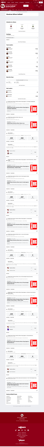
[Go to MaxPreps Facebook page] (28, 430)
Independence (8, 400)
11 (31, 209)
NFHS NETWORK (10, 0)
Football (12, 2)
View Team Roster (22, 85)
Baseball (16, 2)
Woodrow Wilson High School (22, 416)
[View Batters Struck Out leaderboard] (30, 92)
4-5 (12, 147)
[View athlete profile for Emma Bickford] (22, 60)
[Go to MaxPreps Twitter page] (25, 430)
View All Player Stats (22, 74)
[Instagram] (38, 0)
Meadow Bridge (19, 396)
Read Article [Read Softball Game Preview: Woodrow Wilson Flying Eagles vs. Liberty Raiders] (8, 231)
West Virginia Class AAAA (9, 37)
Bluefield (7, 39)
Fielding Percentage (9, 94)
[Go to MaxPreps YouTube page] (19, 430)
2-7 (14, 323)
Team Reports (9, 106)
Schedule (13, 9)
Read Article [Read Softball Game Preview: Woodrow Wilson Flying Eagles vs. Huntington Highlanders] (8, 114)
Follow (25, 5)
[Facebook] (42, 0)
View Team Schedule (22, 31)
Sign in (41, 2)
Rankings (25, 9)
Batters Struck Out (8, 90)
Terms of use (19, 435)
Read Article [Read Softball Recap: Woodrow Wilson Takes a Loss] (8, 129)
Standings (22, 9)
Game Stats (7, 141)
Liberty (22, 194)
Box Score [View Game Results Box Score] (7, 156)
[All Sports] (31, 2)
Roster (16, 9)
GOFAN (6, 0)
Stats (19, 9)
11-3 (12, 206)
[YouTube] (36, 0)
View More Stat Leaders (22, 98)
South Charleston (23, 353)
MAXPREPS (2, 0)
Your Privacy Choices (22, 436)
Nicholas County (23, 252)
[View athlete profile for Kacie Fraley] (22, 69)
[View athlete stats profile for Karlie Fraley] (14, 92)
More (32, 9)
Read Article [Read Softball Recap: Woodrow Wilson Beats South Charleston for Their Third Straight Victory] (8, 390)
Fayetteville (8, 396)
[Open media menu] (37, 2)
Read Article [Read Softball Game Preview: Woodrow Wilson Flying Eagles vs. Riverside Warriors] (8, 348)
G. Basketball (27, 2)
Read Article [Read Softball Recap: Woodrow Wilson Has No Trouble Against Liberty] (8, 188)
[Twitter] (40, 0)
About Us (19, 432)
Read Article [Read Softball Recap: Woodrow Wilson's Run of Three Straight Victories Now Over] (8, 289)
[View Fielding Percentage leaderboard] (30, 96)
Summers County (30, 397)
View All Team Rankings (22, 41)
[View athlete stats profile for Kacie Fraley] (14, 96)
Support (22, 437)
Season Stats (12, 141)
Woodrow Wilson (11, 151)
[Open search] (35, 2)
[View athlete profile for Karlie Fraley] (22, 56)
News (29, 9)
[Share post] (37, 114)
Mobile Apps (24, 432)
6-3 (16, 264)
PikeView (18, 401)
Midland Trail (19, 397)
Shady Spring (30, 396)
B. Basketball (21, 2)
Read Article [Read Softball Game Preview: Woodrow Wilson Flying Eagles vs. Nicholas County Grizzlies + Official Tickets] (8, 305)
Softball (8, 2)
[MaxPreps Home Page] (16, 12)
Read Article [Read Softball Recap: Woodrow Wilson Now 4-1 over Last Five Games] (8, 246)
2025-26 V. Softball (4, 9)
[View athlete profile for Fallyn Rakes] (22, 47)
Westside (29, 400)
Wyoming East (30, 401)
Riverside (22, 311)
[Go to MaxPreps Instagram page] (22, 430)
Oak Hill (22, 135)
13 (31, 369)
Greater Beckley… (8, 397)
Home (10, 9)
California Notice (24, 435)
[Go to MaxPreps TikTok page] (15, 430)
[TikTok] (34, 0)
